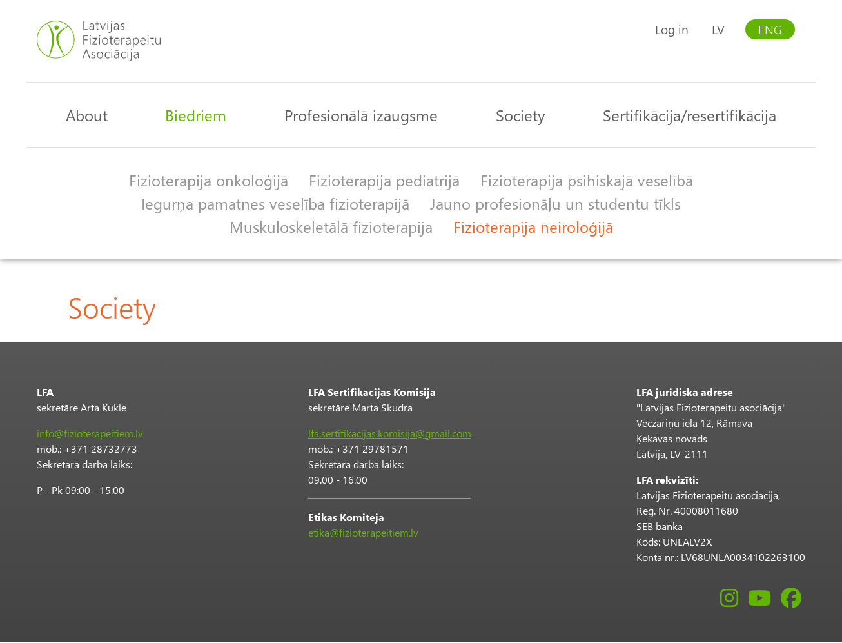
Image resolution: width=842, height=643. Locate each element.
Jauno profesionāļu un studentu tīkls (555, 203)
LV (718, 29)
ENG (770, 29)
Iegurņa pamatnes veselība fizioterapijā (275, 203)
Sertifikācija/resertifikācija (689, 114)
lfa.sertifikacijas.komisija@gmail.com (389, 433)
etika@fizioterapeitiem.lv (363, 532)
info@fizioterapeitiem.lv (90, 433)
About (87, 114)
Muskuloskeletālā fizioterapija (331, 226)
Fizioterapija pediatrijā (384, 180)
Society (520, 114)
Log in (672, 29)
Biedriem (195, 114)
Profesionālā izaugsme (361, 114)
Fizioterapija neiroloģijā (533, 226)
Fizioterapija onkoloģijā (208, 180)
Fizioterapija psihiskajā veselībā (586, 180)
